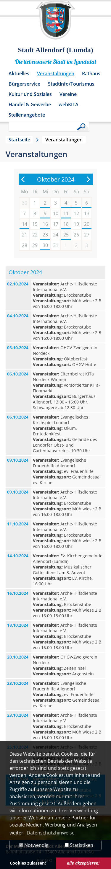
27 (86, 234)
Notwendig (34, 845)
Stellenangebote (27, 115)
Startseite (19, 139)
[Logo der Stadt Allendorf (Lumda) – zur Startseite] (55, 23)
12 (76, 213)
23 (45, 234)
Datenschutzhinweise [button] (51, 832)
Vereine (68, 94)
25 (66, 234)
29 (35, 245)
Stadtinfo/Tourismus (71, 84)
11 (66, 213)
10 (55, 213)
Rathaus (91, 73)
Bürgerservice (24, 84)
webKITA (68, 104)
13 (86, 213)
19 (76, 224)
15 (35, 224)
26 (76, 234)
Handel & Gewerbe (30, 104)
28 (24, 245)
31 (55, 245)
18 (66, 224)
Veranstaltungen (55, 73)
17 (55, 224)
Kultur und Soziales (30, 94)
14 (24, 224)
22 (35, 234)
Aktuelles (19, 73)
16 (45, 224)
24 (55, 234)
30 (45, 245)
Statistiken (79, 845)
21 (24, 234)
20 (86, 224)
